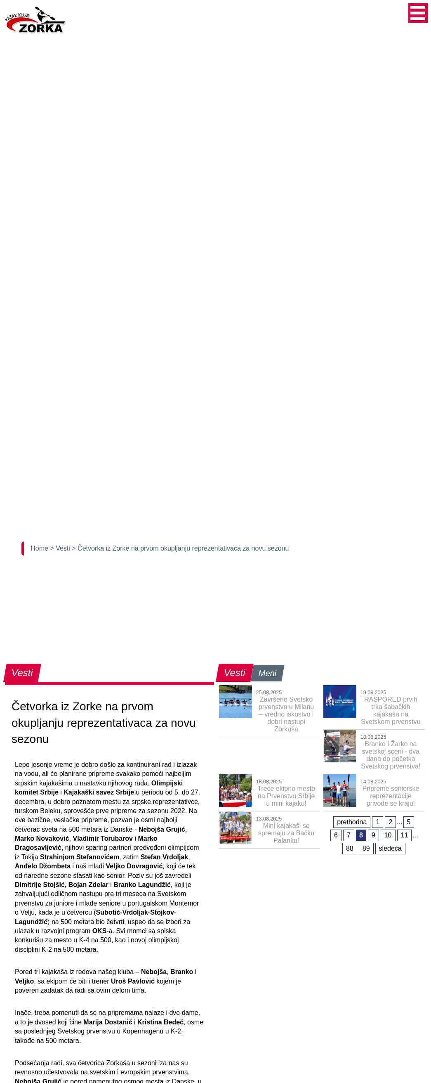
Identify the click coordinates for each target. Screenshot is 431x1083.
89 (366, 848)
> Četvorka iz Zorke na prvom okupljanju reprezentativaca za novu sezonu (180, 548)
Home (40, 548)
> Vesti (61, 548)
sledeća (390, 848)
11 (404, 835)
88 (349, 848)
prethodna (352, 821)
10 (388, 835)
